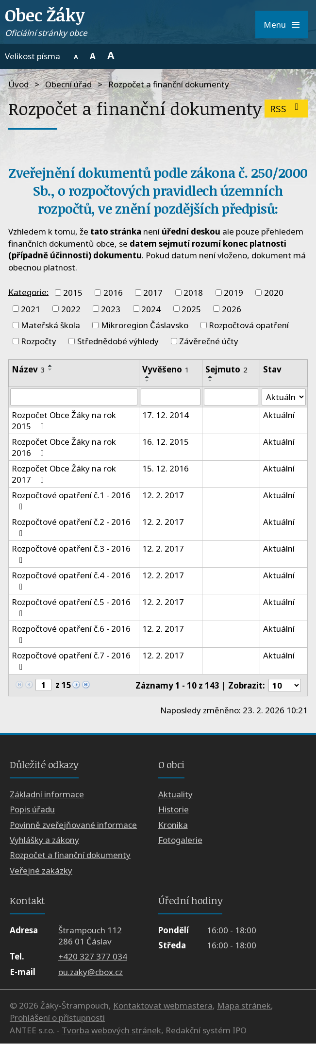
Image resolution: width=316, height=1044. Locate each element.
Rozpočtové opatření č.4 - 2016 (71, 580)
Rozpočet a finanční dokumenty (70, 855)
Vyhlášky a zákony (44, 840)
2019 (233, 292)
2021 (30, 308)
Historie (173, 809)
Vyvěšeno (165, 369)
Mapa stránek (244, 1005)
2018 (193, 292)
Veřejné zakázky (41, 870)
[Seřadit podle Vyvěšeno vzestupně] (147, 377)
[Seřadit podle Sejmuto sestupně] (210, 381)
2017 (153, 292)
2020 (273, 292)
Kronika (173, 824)
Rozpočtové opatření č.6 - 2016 (71, 634)
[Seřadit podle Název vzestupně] (50, 366)
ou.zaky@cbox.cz (90, 971)
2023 (110, 308)
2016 (113, 292)
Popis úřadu (32, 809)
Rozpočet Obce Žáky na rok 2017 (64, 474)
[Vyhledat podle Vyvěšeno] (170, 397)
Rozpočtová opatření (249, 325)
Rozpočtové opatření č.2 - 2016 (71, 527)
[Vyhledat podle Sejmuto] (230, 397)
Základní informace (47, 794)
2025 (191, 308)
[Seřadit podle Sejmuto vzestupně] (210, 377)
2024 (151, 308)
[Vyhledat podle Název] (73, 397)
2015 (73, 292)
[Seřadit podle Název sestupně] (50, 369)
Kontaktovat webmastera (163, 1005)
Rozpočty (38, 341)
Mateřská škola (50, 325)
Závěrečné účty (208, 341)
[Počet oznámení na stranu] (284, 685)
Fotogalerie (180, 840)
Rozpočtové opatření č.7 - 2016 (71, 661)
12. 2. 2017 (163, 495)
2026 (231, 308)
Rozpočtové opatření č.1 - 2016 (71, 500)
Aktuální (279, 415)
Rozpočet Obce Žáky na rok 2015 (64, 421)
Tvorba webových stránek (111, 1030)
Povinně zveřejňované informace (73, 824)
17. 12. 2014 (165, 415)
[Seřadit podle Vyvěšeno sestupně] (147, 381)
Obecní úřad (68, 84)
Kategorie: (28, 291)
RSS (286, 108)
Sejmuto (226, 369)
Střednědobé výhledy (118, 341)
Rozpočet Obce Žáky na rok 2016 (64, 448)
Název (28, 369)
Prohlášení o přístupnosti (57, 1018)
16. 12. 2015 (165, 442)
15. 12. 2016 (165, 468)
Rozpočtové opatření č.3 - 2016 (71, 554)
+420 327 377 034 (92, 956)
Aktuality (175, 794)
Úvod (18, 84)
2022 (71, 308)
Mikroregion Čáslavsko (144, 325)
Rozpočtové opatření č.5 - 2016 (71, 607)
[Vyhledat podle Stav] (284, 397)
